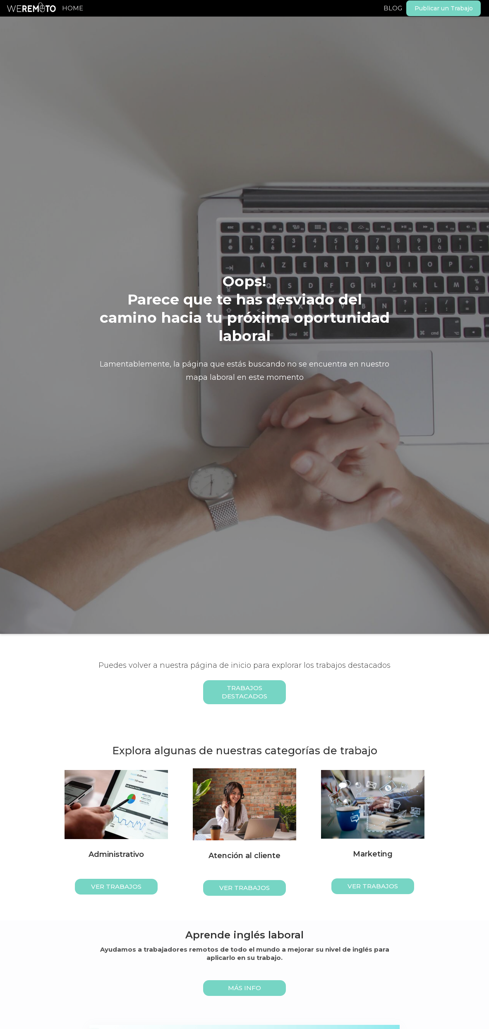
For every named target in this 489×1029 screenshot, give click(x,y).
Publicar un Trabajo (444, 8)
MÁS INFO (244, 988)
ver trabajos (116, 886)
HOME (72, 8)
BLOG (393, 8)
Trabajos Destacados (244, 692)
